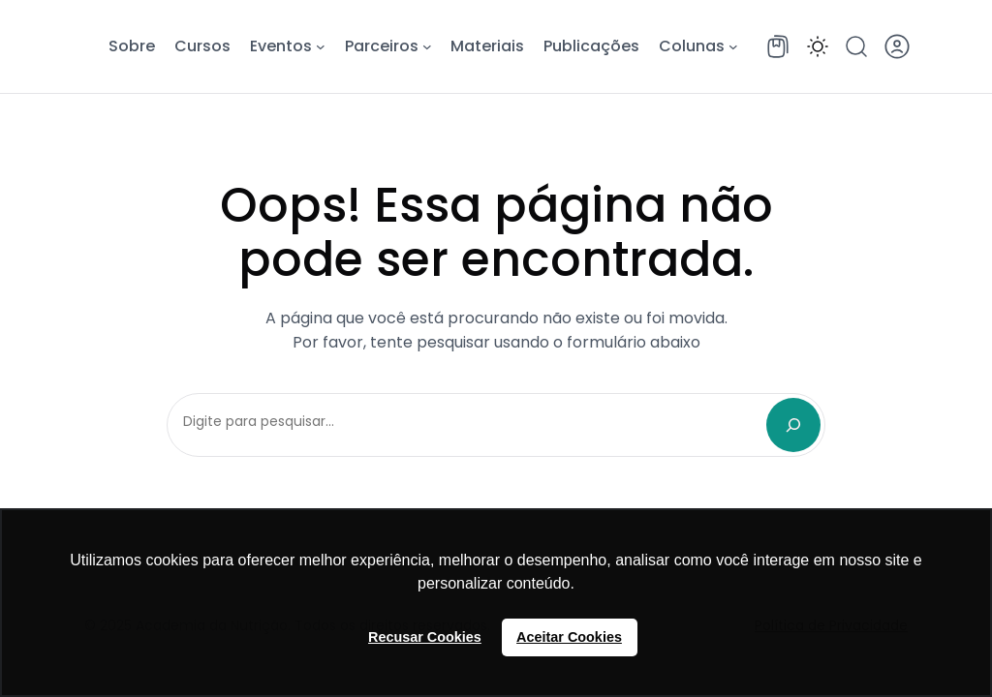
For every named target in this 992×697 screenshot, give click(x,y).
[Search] (793, 425)
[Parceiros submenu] (427, 46)
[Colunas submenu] (733, 46)
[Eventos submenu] (321, 46)
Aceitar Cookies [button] (569, 637)
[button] (817, 46)
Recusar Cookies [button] (424, 637)
